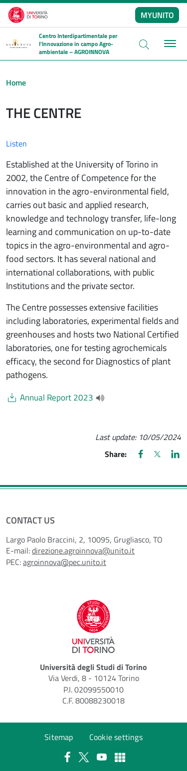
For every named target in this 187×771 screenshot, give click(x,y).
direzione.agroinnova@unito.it (83, 550)
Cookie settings (116, 737)
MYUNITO (157, 15)
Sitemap (58, 737)
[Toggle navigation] (169, 44)
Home (16, 82)
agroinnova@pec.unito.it (64, 562)
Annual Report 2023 (56, 398)
